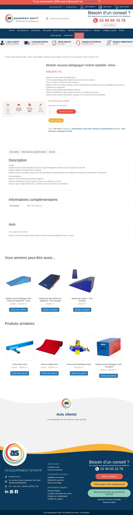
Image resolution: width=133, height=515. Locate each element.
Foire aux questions (55, 470)
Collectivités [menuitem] (68, 35)
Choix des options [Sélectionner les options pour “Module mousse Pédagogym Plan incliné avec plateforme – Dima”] (18, 310)
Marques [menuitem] (96, 30)
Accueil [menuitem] (11, 30)
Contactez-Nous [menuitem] (71, 7)
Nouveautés (91, 1)
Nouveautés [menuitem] (35, 30)
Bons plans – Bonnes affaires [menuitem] (54, 30)
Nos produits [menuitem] (22, 30)
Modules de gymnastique (53, 57)
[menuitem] (87, 7)
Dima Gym (87, 129)
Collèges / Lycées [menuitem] (109, 30)
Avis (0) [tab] (52, 152)
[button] (28, 31)
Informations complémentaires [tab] (34, 152)
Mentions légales (54, 491)
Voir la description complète (58, 101)
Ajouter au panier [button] (50, 310)
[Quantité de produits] (51, 111)
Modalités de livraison (56, 477)
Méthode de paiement (56, 480)
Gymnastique (38, 57)
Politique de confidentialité (57, 496)
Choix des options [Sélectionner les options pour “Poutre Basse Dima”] (19, 373)
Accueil (7, 57)
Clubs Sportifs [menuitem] (55, 35)
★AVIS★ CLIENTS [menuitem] (79, 35)
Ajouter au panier (66, 111)
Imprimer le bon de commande (109, 499)
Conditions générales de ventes (59, 494)
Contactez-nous (54, 467)
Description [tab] (14, 152)
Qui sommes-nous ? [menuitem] (55, 7)
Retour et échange (55, 483)
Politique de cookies (55, 499)
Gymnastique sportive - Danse (21, 57)
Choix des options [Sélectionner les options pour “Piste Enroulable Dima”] (49, 373)
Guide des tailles (109, 502)
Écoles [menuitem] (121, 30)
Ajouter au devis (56, 120)
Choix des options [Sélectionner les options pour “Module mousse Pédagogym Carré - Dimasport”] (108, 376)
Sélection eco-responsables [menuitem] (78, 30)
